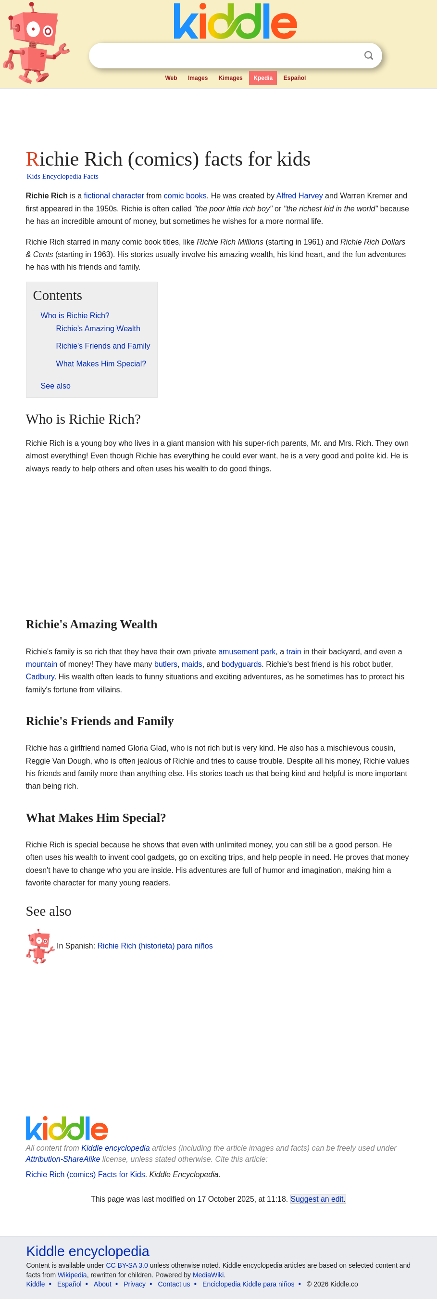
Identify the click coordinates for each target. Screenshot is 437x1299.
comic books (185, 196)
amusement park (246, 652)
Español (295, 78)
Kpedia (263, 78)
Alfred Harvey (299, 196)
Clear (349, 56)
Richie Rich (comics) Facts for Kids (85, 1174)
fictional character (114, 196)
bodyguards (242, 664)
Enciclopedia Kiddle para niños (248, 1284)
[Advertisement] (219, 115)
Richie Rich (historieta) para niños (155, 946)
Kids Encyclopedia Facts (63, 176)
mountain (42, 664)
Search (368, 55)
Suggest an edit (317, 1199)
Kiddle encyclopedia (115, 1148)
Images (198, 78)
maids (192, 664)
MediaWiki (208, 1275)
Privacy (135, 1284)
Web (171, 78)
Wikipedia (72, 1275)
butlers (165, 664)
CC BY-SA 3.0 (127, 1265)
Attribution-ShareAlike (63, 1159)
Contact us (174, 1284)
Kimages (231, 78)
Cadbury (40, 677)
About (103, 1284)
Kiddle (35, 1284)
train (294, 652)
